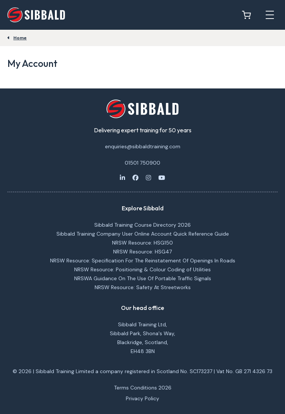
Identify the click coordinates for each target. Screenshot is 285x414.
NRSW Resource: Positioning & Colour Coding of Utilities (142, 269)
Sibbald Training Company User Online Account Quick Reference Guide (142, 233)
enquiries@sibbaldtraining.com (142, 146)
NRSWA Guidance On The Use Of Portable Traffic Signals (142, 278)
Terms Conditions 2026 (142, 387)
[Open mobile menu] (270, 14)
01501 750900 (142, 162)
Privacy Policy (142, 398)
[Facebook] (135, 178)
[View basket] (248, 15)
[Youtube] (161, 178)
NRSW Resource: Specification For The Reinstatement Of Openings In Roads (142, 260)
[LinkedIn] (122, 178)
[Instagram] (148, 178)
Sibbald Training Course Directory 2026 (142, 224)
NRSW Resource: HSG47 (142, 251)
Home (20, 38)
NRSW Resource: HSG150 (142, 242)
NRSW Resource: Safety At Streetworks (143, 287)
